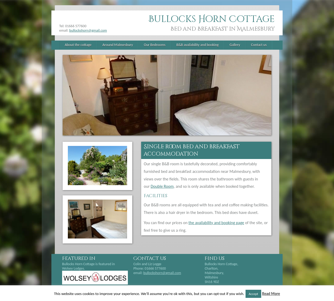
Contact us (259, 45)
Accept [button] (253, 294)
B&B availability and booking (197, 45)
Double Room (162, 186)
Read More (271, 293)
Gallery (235, 45)
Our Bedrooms (154, 45)
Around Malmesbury (117, 45)
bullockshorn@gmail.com (88, 30)
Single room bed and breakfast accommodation (192, 150)
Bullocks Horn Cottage (211, 19)
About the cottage (78, 45)
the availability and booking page (216, 222)
